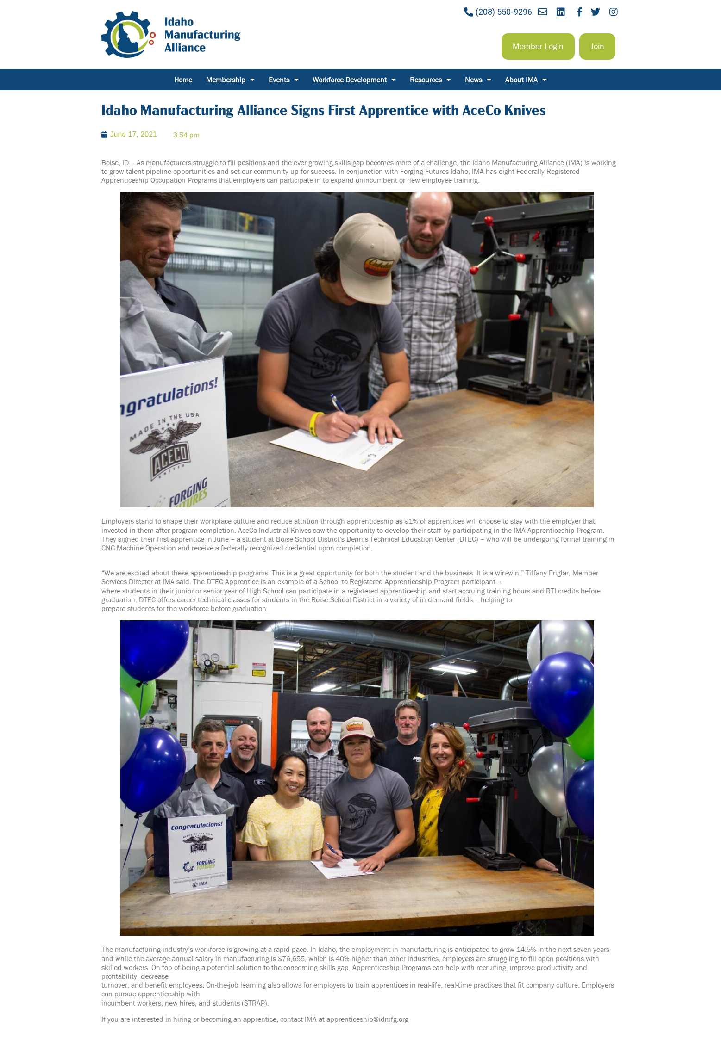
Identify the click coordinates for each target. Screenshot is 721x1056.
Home (183, 79)
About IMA (526, 79)
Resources (430, 79)
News (478, 79)
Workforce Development (354, 79)
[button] (538, 46)
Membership (230, 79)
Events (284, 79)
